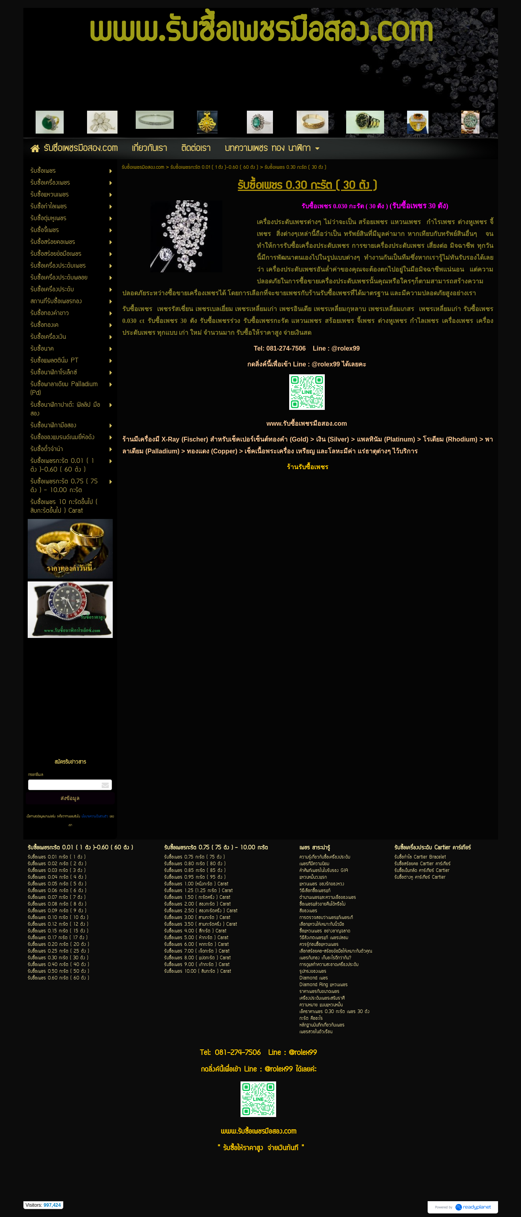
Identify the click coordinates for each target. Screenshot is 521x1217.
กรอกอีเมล (35, 775)
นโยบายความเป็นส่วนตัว (95, 816)
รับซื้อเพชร (163, 320)
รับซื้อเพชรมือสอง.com (143, 167)
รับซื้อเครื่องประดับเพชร (317, 245)
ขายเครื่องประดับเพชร (393, 245)
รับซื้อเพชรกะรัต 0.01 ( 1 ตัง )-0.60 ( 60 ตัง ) (214, 167)
